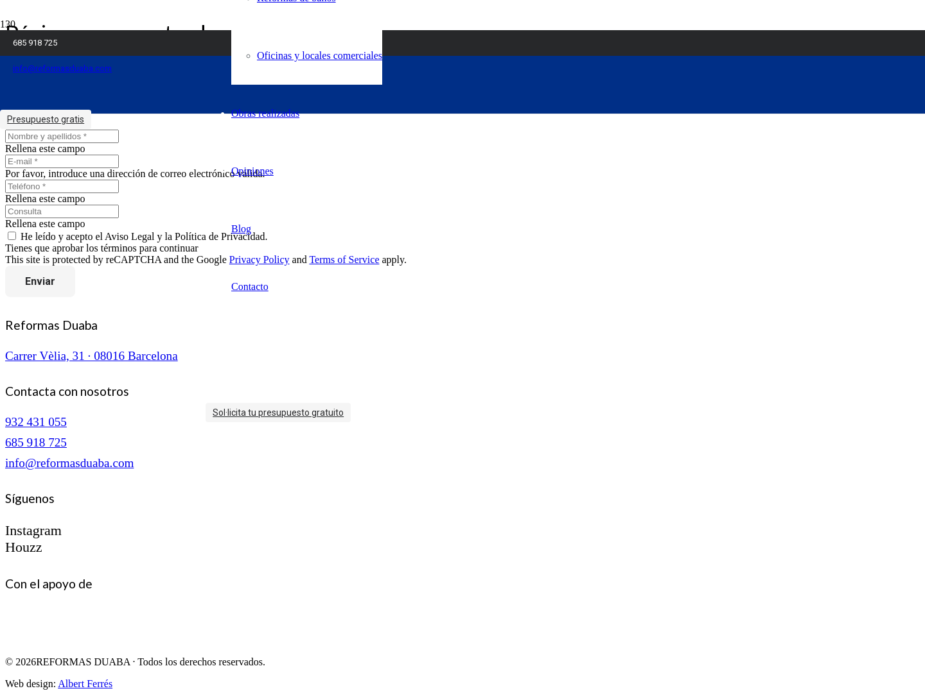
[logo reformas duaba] (109, 124)
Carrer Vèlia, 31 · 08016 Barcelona (91, 356)
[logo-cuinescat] (69, 640)
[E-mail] (62, 161)
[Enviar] (40, 281)
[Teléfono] (62, 186)
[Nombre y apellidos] (62, 136)
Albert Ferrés (85, 683)
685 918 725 (36, 442)
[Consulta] (62, 211)
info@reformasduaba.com (69, 463)
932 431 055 (36, 422)
